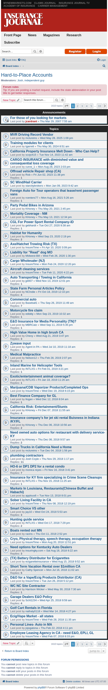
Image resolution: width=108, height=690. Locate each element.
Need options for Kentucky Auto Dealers (41, 547)
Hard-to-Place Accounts (26, 75)
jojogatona (32, 627)
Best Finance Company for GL (33, 395)
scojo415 (31, 154)
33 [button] (99, 106)
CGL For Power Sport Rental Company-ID (42, 222)
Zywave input (20, 343)
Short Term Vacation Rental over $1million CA (45, 566)
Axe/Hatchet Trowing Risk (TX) (33, 244)
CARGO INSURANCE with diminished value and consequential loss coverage (47, 161)
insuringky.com (34, 550)
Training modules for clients (31, 143)
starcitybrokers (34, 185)
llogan (29, 399)
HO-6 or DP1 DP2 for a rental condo (37, 466)
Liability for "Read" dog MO (31, 252)
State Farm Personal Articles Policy (37, 288)
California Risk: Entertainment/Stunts (39, 406)
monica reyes (33, 469)
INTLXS (30, 368)
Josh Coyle (32, 458)
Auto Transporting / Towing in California (40, 277)
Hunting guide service (27, 519)
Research (74, 35)
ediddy (29, 313)
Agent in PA (33, 346)
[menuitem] (22, 59)
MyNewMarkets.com (17, 3)
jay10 (29, 511)
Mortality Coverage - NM (28, 213)
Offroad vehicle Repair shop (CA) (35, 171)
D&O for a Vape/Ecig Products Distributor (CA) (45, 577)
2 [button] (77, 106)
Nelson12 (31, 357)
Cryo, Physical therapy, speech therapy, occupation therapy (56, 538)
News (32, 35)
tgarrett (30, 146)
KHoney (30, 208)
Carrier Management (52, 5)
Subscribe (12, 42)
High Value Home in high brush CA (36, 332)
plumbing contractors (26, 455)
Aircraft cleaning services (30, 269)
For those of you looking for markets (38, 118)
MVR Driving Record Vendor (31, 134)
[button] (66, 105)
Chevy (29, 335)
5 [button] (91, 106)
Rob (28, 174)
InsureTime (32, 247)
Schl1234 (31, 600)
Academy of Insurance (19, 5)
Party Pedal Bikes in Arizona (32, 205)
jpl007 (29, 280)
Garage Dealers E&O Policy (31, 597)
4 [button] (86, 106)
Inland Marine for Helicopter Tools (36, 365)
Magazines (51, 35)
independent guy (34, 80)
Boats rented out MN (26, 530)
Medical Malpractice (25, 354)
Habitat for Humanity (26, 233)
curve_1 (30, 166)
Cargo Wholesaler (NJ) (27, 260)
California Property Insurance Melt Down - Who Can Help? (54, 151)
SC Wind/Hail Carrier (26, 182)
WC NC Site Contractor (27, 586)
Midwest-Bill (33, 255)
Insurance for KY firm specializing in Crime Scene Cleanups (56, 477)
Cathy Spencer (34, 569)
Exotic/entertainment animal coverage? (40, 376)
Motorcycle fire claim (26, 310)
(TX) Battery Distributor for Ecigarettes (39, 558)
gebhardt (31, 225)
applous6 (31, 495)
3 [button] (82, 106)
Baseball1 (31, 302)
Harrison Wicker (35, 589)
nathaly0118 (33, 611)
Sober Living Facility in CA (30, 500)
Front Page (12, 35)
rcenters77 (32, 197)
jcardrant (31, 121)
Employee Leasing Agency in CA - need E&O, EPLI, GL (52, 633)
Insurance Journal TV (74, 3)
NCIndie (30, 291)
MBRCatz (31, 324)
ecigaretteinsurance (37, 561)
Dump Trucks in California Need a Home (41, 447)
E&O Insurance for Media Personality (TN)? (43, 321)
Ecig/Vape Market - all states (31, 616)
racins (29, 533)
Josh (20, 80)
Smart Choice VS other (27, 508)
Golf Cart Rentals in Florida (31, 608)
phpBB (41, 687)
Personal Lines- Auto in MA (31, 624)
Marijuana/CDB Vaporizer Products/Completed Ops (49, 387)
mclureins (31, 138)
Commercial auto (23, 299)
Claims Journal (45, 3)
